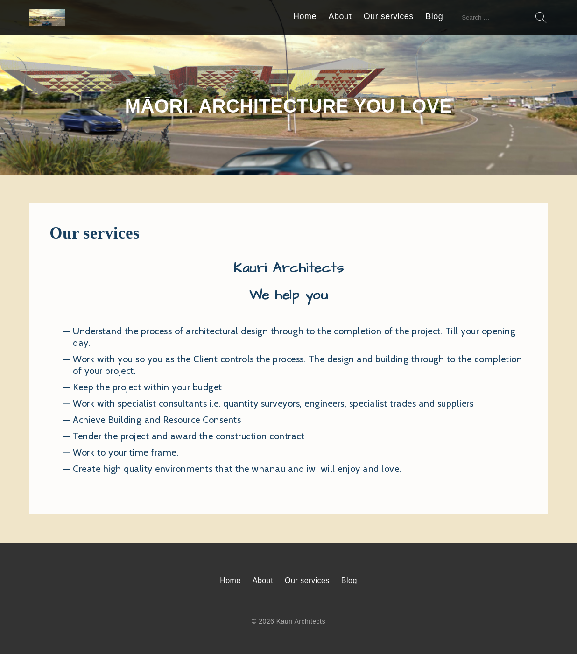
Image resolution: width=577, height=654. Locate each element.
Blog (434, 16)
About (340, 16)
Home (305, 16)
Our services (389, 16)
